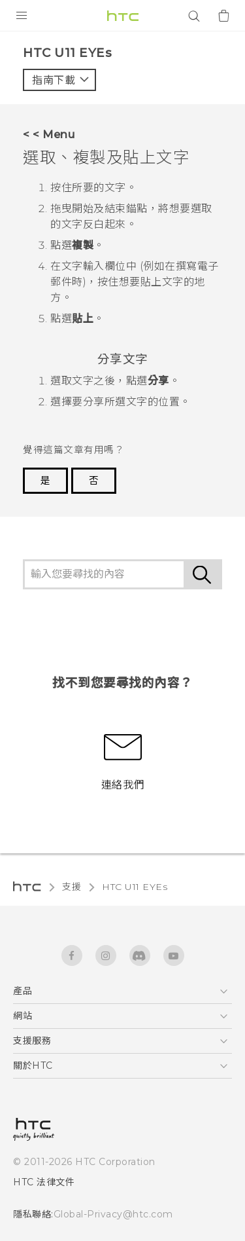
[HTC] (123, 16)
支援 (71, 887)
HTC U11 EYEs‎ (134, 887)
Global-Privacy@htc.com (113, 1214)
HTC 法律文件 (43, 1182)
